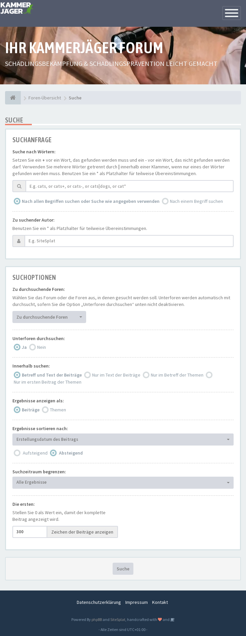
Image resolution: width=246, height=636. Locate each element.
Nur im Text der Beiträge (116, 375)
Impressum (136, 602)
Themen (58, 410)
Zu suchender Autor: (33, 220)
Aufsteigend (35, 453)
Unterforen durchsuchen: (38, 338)
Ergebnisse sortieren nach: (40, 428)
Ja (24, 347)
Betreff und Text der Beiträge (52, 375)
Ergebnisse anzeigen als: (38, 401)
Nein (41, 347)
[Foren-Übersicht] (13, 97)
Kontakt (160, 602)
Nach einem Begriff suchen (196, 201)
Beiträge (31, 410)
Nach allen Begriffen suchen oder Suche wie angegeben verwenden (91, 201)
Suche (123, 569)
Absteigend (71, 453)
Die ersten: (23, 504)
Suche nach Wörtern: (34, 152)
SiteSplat (117, 619)
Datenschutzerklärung (99, 602)
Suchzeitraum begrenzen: (39, 472)
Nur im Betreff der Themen (177, 375)
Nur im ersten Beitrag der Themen (47, 382)
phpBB (96, 619)
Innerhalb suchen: (31, 366)
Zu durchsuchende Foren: (38, 289)
